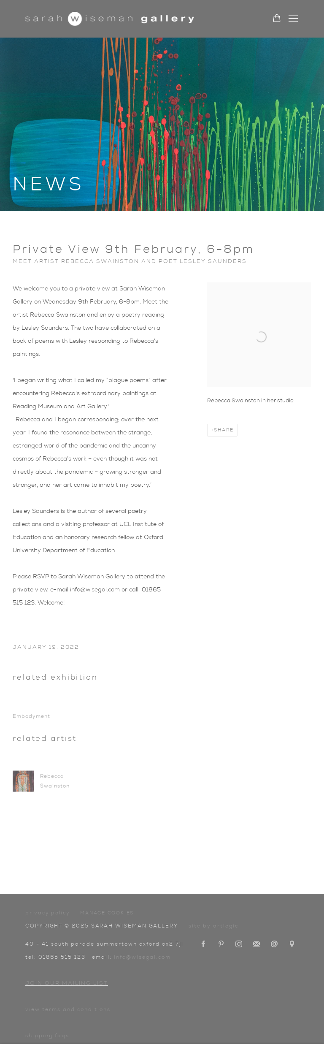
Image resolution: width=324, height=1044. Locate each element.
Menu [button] (292, 19)
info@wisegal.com (95, 590)
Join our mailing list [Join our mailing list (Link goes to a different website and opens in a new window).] (66, 983)
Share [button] (224, 430)
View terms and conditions (68, 1009)
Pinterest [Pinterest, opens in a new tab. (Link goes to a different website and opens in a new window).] (221, 944)
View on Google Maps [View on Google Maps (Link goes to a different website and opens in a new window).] (292, 944)
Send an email (274, 944)
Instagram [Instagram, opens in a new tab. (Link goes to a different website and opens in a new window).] (239, 944)
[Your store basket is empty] (277, 19)
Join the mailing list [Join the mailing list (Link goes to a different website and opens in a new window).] (256, 944)
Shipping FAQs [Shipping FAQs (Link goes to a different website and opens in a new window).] (47, 1035)
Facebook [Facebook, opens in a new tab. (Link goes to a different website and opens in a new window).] (203, 944)
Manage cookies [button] (107, 913)
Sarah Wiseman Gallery (109, 19)
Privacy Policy (47, 912)
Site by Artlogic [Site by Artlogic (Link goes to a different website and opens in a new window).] (213, 925)
